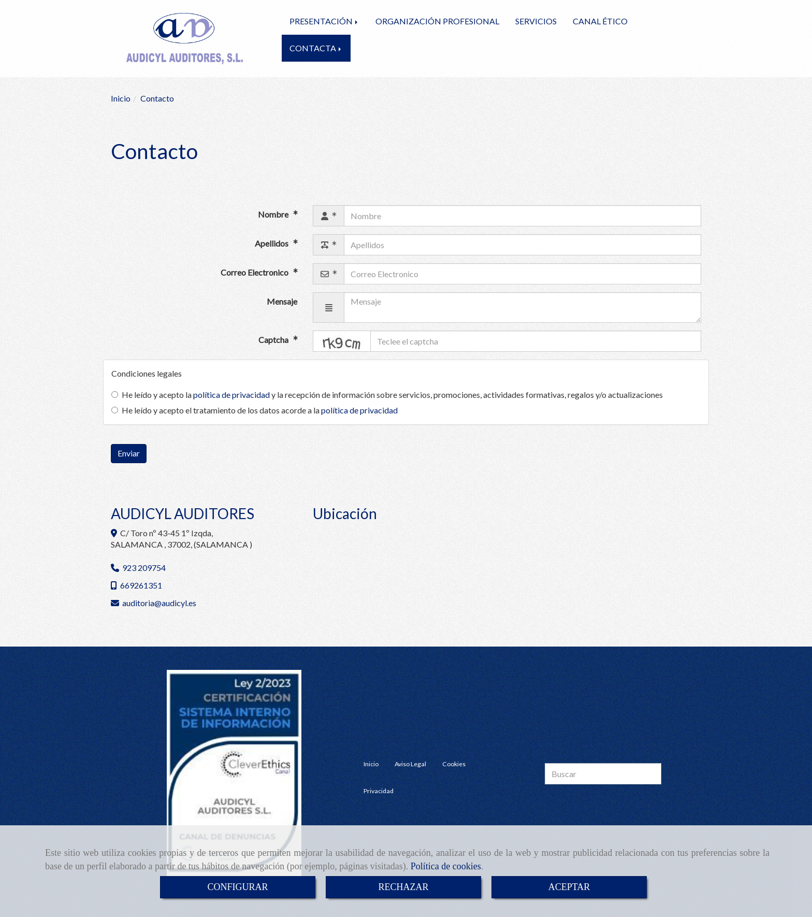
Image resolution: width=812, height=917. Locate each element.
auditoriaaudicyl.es (159, 603)
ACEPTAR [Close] (569, 887)
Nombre (274, 214)
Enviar (129, 453)
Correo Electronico (255, 272)
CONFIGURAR (237, 887)
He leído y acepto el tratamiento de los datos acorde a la (254, 410)
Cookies (454, 764)
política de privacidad (231, 394)
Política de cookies (446, 866)
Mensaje (282, 301)
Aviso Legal (410, 764)
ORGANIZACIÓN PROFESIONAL (437, 21)
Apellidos (272, 243)
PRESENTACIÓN (324, 21)
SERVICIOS (536, 21)
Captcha (274, 340)
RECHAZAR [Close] (403, 887)
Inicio (371, 764)
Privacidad (379, 791)
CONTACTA (316, 48)
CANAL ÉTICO (600, 21)
